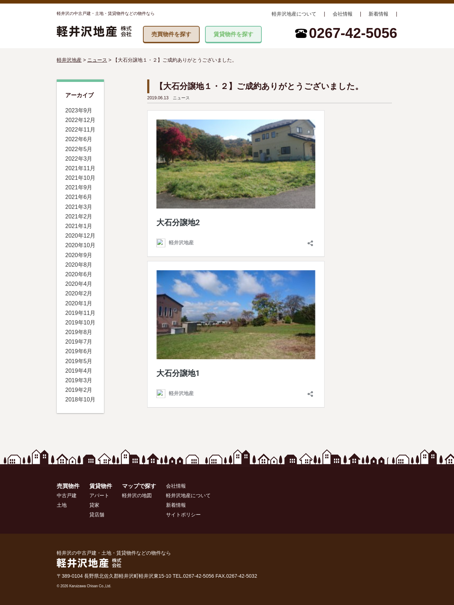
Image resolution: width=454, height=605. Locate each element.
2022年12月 (80, 120)
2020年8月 (79, 265)
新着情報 (378, 14)
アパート (99, 495)
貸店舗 (96, 514)
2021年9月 (79, 187)
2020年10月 (80, 245)
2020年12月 (80, 236)
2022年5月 (79, 149)
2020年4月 (79, 284)
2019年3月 (79, 380)
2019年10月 (80, 323)
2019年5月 (79, 361)
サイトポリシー (183, 514)
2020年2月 (79, 293)
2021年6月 (79, 197)
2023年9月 (79, 110)
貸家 (94, 505)
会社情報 (343, 14)
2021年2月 (79, 216)
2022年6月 (79, 139)
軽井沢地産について (294, 14)
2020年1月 (79, 303)
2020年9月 (79, 255)
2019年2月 (79, 390)
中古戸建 (67, 495)
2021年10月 (80, 178)
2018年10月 (80, 399)
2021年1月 (79, 226)
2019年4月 (79, 371)
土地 (62, 505)
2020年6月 (79, 274)
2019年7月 (79, 342)
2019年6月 (79, 351)
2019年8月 (79, 332)
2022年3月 (79, 159)
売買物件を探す (171, 34)
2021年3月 (79, 207)
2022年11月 (80, 130)
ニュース (181, 97)
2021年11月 (80, 168)
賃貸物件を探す (233, 34)
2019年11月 (80, 313)
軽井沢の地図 (137, 495)
